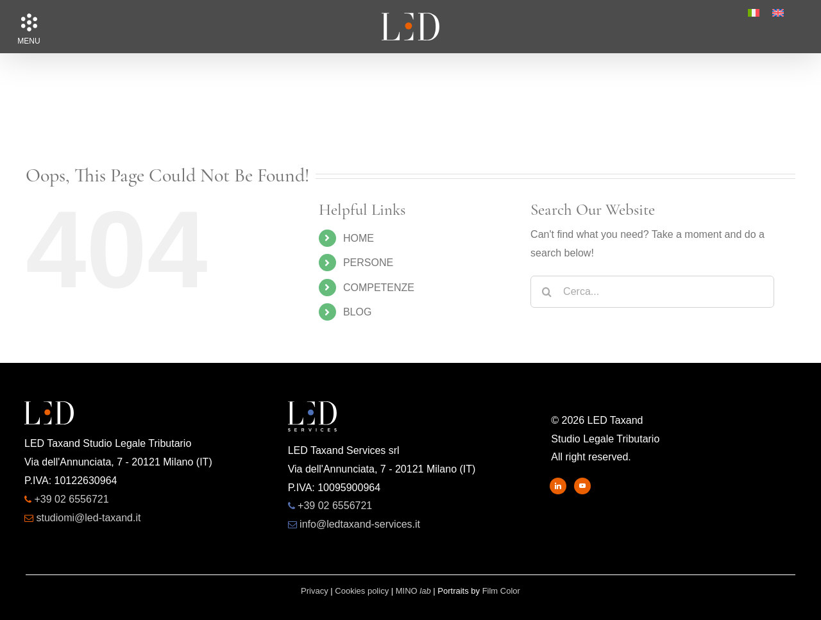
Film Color (501, 591)
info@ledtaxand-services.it (360, 524)
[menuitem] (753, 13)
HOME (358, 238)
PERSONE (368, 262)
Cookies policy (362, 591)
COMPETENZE (378, 287)
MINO (413, 591)
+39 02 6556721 (71, 499)
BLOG (357, 311)
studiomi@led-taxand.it (88, 517)
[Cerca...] (652, 292)
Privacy (314, 591)
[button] (28, 22)
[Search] (546, 292)
